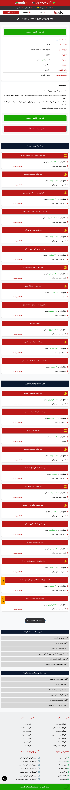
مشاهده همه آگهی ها (35, 621)
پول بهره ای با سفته (60, 638)
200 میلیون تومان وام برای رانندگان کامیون (53, 654)
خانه (51, 8)
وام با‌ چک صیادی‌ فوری (59, 695)
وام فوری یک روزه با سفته (58, 690)
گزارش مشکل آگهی (35, 128)
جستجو (20, 8)
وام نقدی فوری (62, 643)
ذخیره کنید (61, 39)
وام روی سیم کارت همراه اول (58, 705)
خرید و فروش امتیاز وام (59, 659)
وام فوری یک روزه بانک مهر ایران (56, 664)
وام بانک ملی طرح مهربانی (58, 700)
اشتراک (36, 8)
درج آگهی (11, 12)
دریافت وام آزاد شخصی (59, 649)
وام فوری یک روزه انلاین (59, 679)
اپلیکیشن (28, 8)
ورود (42, 12)
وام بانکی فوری (62, 684)
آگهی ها (43, 8)
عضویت (26, 12)
